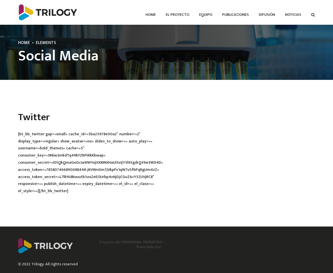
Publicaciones (235, 14)
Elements (46, 42)
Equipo (205, 14)
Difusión (267, 14)
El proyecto (177, 14)
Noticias (293, 14)
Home (150, 14)
